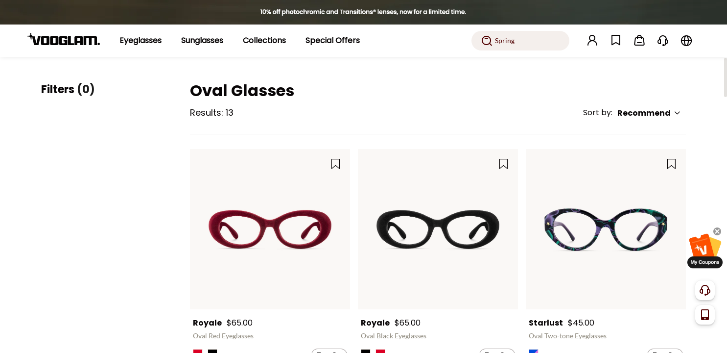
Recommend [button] (649, 113)
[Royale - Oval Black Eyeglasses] (438, 229)
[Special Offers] (332, 41)
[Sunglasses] (202, 41)
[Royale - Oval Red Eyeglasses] (270, 229)
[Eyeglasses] (140, 41)
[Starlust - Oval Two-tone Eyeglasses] (606, 229)
